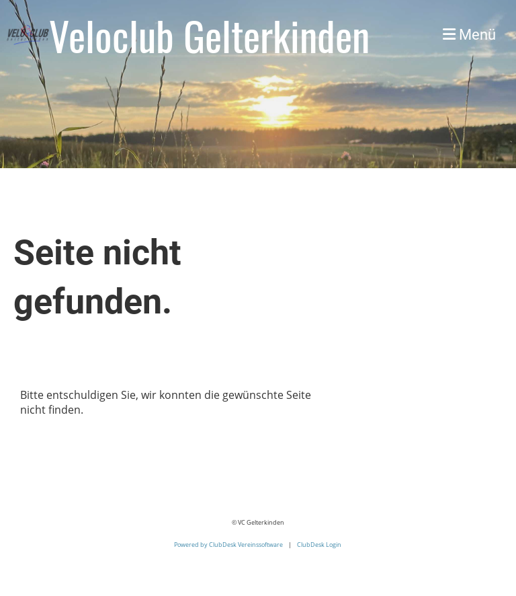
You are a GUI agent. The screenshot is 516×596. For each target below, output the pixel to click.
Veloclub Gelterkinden (209, 35)
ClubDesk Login (319, 544)
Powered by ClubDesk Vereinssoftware (228, 544)
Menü (469, 34)
